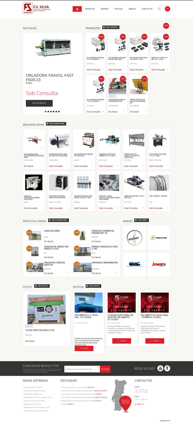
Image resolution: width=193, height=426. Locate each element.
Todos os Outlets (41, 286)
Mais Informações (39, 103)
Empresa (105, 9)
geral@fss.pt (139, 404)
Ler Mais (84, 348)
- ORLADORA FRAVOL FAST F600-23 (77, 387)
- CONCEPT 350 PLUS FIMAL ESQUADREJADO (83, 391)
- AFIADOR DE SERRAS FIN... (33, 394)
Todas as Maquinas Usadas (58, 220)
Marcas (132, 9)
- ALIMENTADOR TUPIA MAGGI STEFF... (37, 407)
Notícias (119, 9)
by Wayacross (165, 421)
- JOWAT (67, 404)
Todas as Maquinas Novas (55, 124)
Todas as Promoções (110, 27)
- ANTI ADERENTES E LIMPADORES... (36, 411)
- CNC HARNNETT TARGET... (33, 387)
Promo (166, 26)
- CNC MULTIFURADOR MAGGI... (34, 391)
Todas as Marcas (141, 220)
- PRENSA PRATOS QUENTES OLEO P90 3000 (80, 401)
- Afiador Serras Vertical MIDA (34, 401)
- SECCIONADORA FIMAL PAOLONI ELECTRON (83, 397)
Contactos (147, 9)
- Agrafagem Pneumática (32, 404)
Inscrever (105, 369)
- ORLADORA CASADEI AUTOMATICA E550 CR (81, 394)
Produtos (90, 9)
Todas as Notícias (92, 286)
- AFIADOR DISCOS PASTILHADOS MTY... (37, 397)
